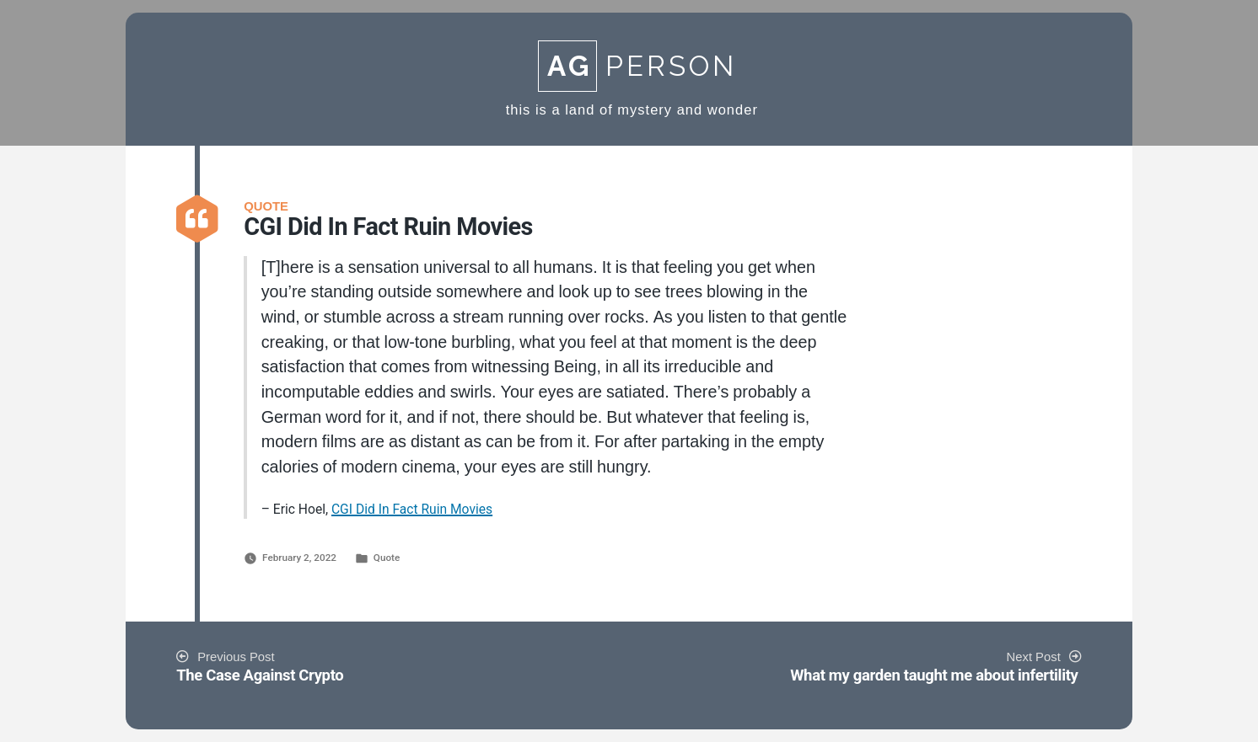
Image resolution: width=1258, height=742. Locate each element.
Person (637, 66)
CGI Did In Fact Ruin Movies (411, 509)
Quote (387, 557)
